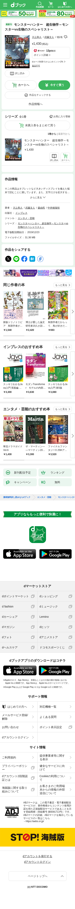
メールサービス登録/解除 (15, 716)
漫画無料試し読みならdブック (16, 497)
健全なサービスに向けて (52, 767)
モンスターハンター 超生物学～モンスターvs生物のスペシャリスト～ (46, 142)
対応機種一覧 (48, 706)
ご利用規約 (9, 757)
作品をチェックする (40, 95)
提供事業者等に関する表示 (52, 757)
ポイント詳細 (41, 55)
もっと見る (61, 285)
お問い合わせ (10, 727)
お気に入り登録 (61, 116)
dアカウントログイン (15, 737)
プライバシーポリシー (14, 767)
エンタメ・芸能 (26, 218)
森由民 (41, 207)
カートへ (23, 85)
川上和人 (37, 37)
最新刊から (64, 134)
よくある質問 (48, 716)
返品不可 (36, 66)
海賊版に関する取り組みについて (14, 789)
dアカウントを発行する (37, 856)
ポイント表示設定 (51, 727)
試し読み (20, 73)
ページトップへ (37, 876)
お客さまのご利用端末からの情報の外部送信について (52, 789)
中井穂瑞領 (54, 207)
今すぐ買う (57, 85)
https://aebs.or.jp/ (35, 821)
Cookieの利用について (52, 777)
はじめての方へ (14, 707)
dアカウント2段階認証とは (15, 777)
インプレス (21, 213)
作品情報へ (36, 104)
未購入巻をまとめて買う (40, 125)
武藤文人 (49, 37)
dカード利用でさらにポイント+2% (47, 62)
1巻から (52, 134)
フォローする (66, 37)
